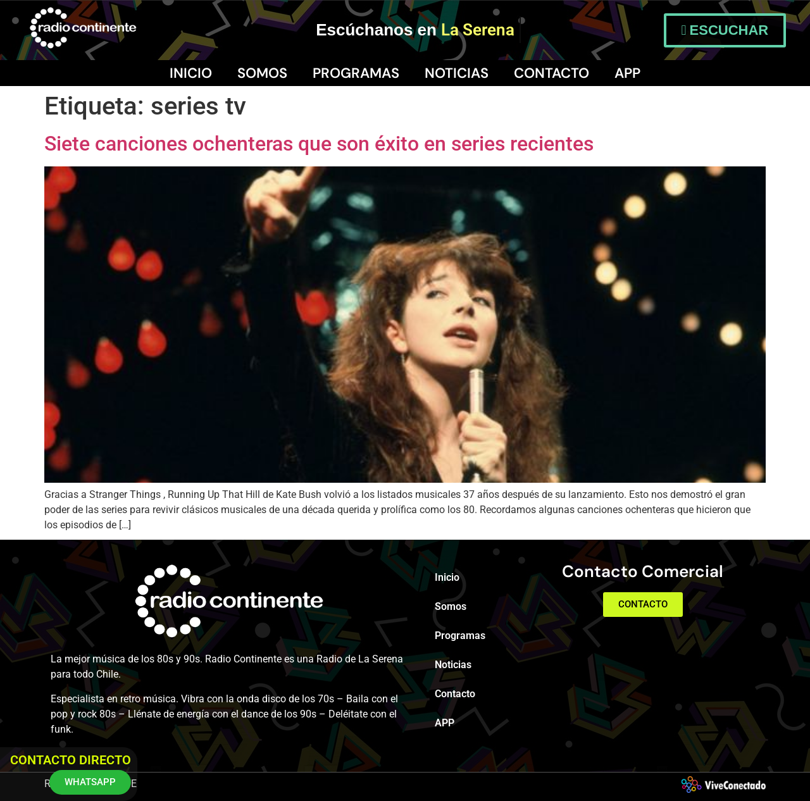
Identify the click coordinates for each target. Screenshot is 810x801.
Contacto (551, 73)
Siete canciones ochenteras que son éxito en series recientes (319, 144)
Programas (356, 73)
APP (627, 73)
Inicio (191, 73)
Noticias (457, 73)
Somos (262, 73)
